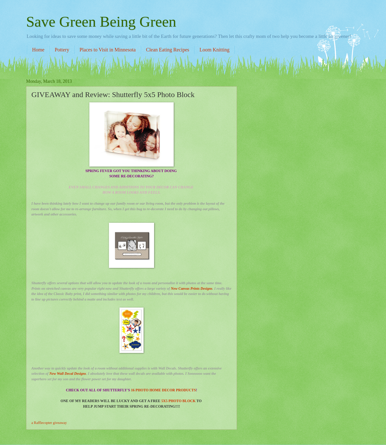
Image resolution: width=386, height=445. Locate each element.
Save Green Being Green (101, 21)
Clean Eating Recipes (167, 49)
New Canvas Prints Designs (191, 288)
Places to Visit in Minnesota (108, 49)
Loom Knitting (214, 49)
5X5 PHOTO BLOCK (178, 401)
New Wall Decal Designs (67, 374)
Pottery (62, 49)
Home (38, 49)
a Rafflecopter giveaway (49, 423)
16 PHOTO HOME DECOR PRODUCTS (163, 390)
